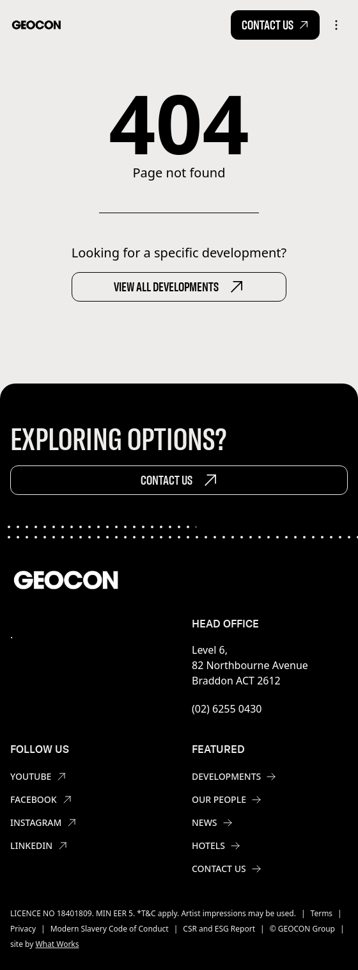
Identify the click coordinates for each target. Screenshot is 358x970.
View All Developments (179, 287)
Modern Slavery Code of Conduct (110, 929)
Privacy (23, 929)
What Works (57, 944)
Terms (322, 914)
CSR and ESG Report (219, 929)
